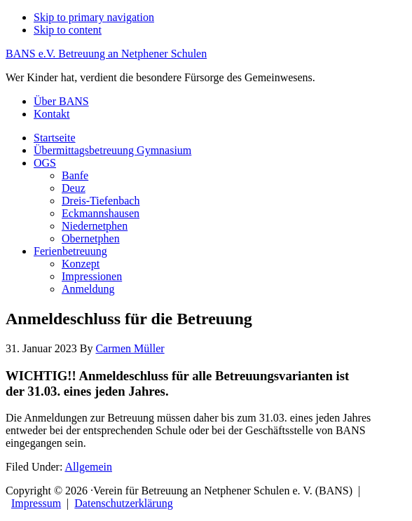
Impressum (36, 503)
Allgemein (88, 467)
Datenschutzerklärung (123, 503)
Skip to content (68, 30)
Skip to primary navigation (94, 17)
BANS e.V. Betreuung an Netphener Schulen (106, 54)
